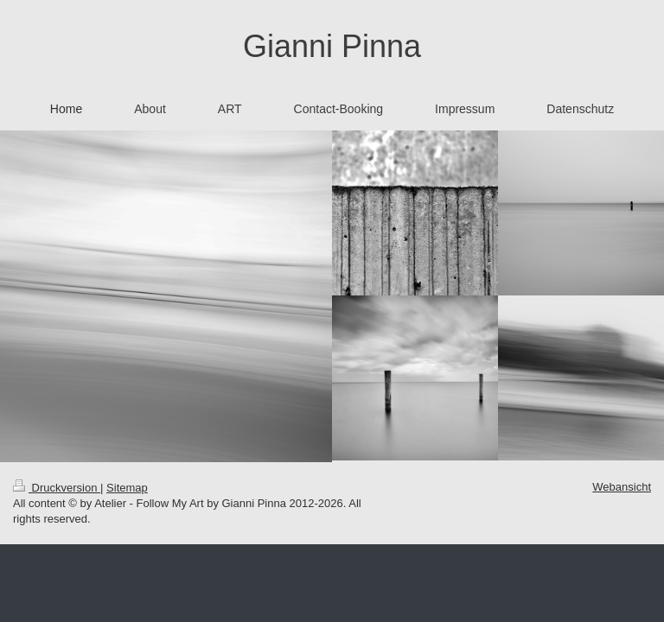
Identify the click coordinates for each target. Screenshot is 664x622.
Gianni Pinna (332, 46)
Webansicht (621, 486)
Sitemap (127, 487)
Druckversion (56, 487)
